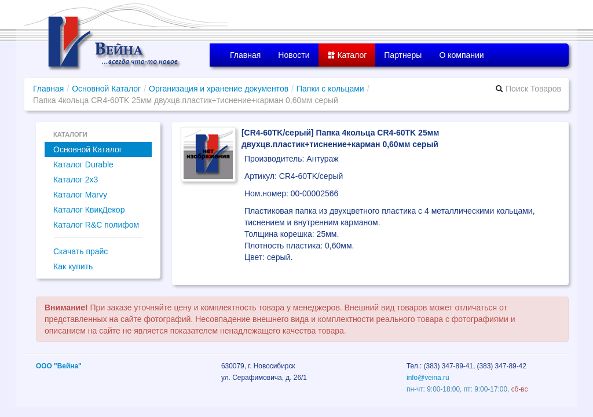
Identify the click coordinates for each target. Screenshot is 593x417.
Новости (293, 55)
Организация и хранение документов (218, 88)
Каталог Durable (83, 164)
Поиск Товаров (528, 88)
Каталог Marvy (80, 194)
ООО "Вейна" (59, 366)
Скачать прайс (80, 251)
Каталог (347, 55)
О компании (461, 55)
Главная (245, 55)
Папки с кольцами (330, 88)
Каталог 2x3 (75, 179)
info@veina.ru (428, 378)
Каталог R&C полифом (96, 224)
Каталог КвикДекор (89, 209)
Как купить (73, 266)
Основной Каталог (106, 88)
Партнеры (403, 55)
